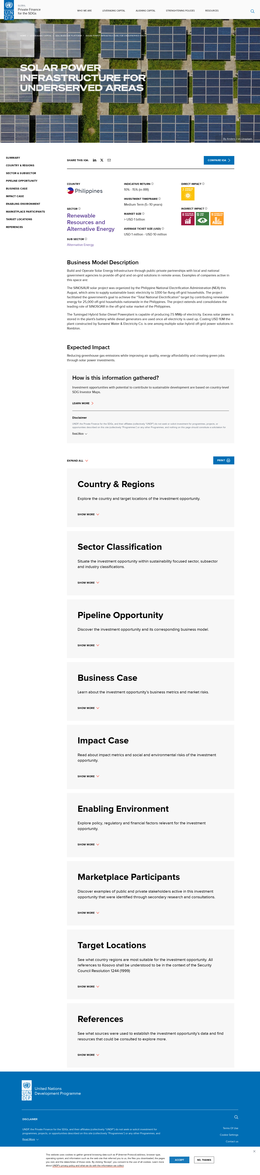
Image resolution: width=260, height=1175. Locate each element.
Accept (179, 1160)
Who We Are (84, 10)
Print (221, 460)
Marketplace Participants (25, 212)
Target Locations (19, 219)
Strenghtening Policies (180, 10)
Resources (212, 10)
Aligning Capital (145, 10)
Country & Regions (20, 165)
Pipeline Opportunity (21, 181)
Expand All (75, 460)
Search (253, 11)
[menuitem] (34, 158)
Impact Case (15, 196)
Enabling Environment (23, 204)
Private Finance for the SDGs (29, 11)
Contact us (232, 1141)
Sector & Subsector (21, 173)
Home (11, 35)
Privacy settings (254, 1151)
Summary (13, 158)
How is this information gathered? (115, 377)
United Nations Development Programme (58, 1091)
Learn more (81, 403)
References (14, 227)
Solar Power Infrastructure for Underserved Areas (71, 78)
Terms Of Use (230, 1128)
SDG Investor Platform (57, 35)
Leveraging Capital (113, 10)
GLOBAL (22, 5)
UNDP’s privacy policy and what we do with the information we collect (88, 1165)
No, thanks (204, 1160)
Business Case (16, 189)
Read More (78, 433)
